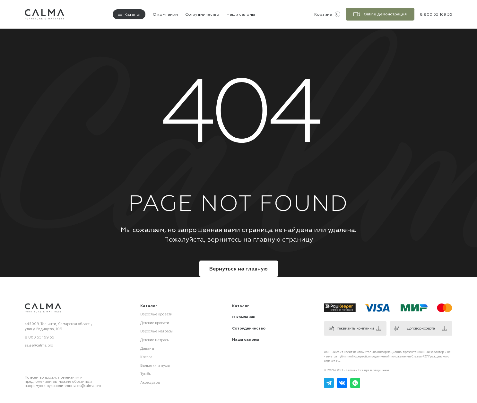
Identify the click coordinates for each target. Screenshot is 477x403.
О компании (165, 14)
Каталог (240, 305)
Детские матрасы (154, 340)
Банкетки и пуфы (155, 365)
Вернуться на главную (238, 269)
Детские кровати (154, 323)
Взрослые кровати (156, 314)
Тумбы (146, 374)
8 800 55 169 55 (39, 337)
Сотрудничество (202, 14)
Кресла (146, 357)
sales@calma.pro (39, 345)
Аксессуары (150, 382)
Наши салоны (241, 14)
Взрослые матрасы (156, 331)
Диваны (147, 348)
